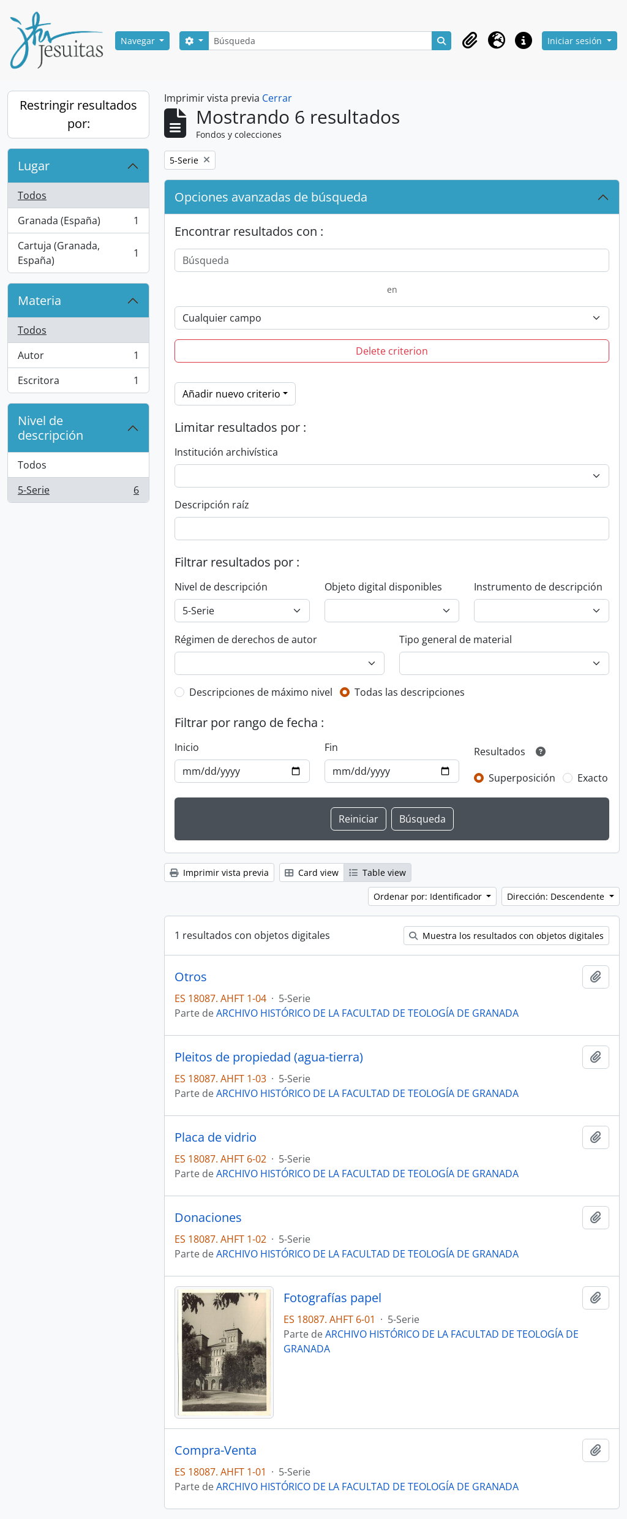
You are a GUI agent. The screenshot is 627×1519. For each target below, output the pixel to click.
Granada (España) (78, 223)
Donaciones (208, 1217)
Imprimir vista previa (219, 872)
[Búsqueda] (320, 40)
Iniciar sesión (575, 41)
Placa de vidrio (216, 1137)
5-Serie (78, 492)
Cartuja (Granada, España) (78, 253)
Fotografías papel (332, 1298)
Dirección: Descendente (557, 896)
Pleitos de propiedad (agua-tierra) (269, 1057)
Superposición (522, 778)
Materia (39, 300)
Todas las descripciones (410, 692)
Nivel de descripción (50, 427)
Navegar (139, 41)
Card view (312, 872)
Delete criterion (392, 351)
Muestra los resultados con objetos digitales (506, 935)
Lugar (34, 165)
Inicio (187, 747)
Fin (331, 747)
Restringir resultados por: (78, 114)
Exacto (592, 778)
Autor (78, 358)
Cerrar (277, 98)
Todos (32, 195)
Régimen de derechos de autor (246, 639)
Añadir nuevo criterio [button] (231, 394)
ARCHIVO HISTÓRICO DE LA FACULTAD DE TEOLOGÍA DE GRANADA (367, 1013)
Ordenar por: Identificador (429, 896)
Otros (191, 977)
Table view (377, 872)
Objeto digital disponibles (383, 587)
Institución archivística (226, 452)
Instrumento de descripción (538, 587)
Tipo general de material (455, 639)
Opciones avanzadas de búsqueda (271, 197)
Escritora (78, 383)
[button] (469, 40)
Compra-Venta (216, 1450)
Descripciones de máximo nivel (260, 692)
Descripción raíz (212, 504)
